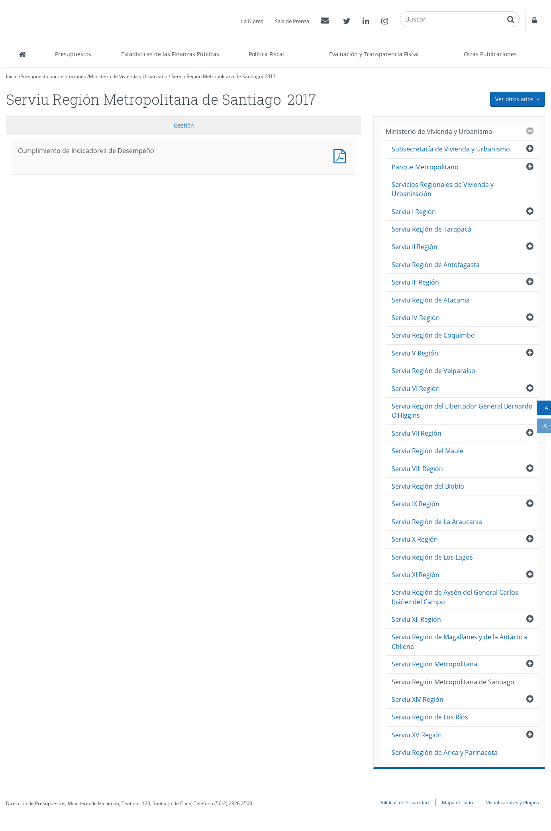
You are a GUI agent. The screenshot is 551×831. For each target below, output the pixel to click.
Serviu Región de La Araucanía (437, 521)
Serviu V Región (415, 353)
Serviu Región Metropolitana (434, 664)
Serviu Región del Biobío (428, 486)
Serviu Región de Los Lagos (432, 557)
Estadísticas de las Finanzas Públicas (170, 54)
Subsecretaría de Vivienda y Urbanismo (451, 149)
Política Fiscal (266, 54)
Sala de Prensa (292, 21)
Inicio (12, 76)
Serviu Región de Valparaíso (433, 370)
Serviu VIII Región (417, 468)
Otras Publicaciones (490, 54)
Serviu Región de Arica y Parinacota (445, 752)
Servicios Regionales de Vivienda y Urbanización (443, 189)
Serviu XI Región (415, 574)
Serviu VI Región (416, 388)
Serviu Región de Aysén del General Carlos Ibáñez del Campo (455, 597)
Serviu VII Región (416, 433)
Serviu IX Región (415, 503)
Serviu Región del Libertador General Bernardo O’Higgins (462, 411)
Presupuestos (73, 54)
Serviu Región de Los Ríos (430, 717)
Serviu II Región (414, 246)
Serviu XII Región (416, 619)
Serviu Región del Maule (427, 450)
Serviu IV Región (416, 317)
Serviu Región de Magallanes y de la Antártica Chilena (459, 641)
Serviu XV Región (417, 735)
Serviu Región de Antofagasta (436, 264)
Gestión (184, 125)
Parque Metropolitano (425, 167)
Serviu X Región (415, 539)
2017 (270, 76)
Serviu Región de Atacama (431, 300)
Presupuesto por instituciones (53, 76)
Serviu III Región (415, 282)
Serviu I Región (414, 211)
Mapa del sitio (457, 802)
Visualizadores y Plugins (512, 802)
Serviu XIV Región (417, 699)
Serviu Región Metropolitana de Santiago (216, 76)
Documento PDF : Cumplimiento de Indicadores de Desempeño (341, 155)
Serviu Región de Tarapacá (431, 229)
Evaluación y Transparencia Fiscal (374, 54)
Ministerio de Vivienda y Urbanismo (128, 76)
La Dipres (252, 21)
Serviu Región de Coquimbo (433, 335)
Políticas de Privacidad (404, 802)
